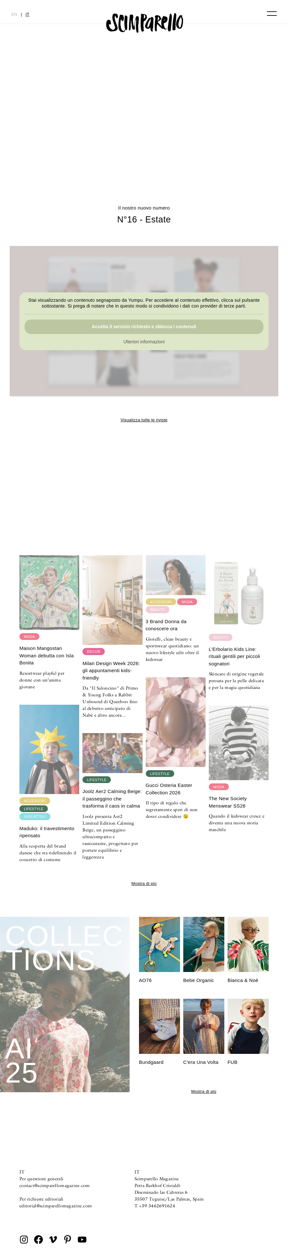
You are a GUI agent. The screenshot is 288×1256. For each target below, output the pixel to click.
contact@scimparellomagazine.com (54, 1185)
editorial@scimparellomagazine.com (55, 1206)
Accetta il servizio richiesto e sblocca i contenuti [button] (144, 326)
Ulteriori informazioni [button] (144, 342)
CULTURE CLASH (144, 153)
